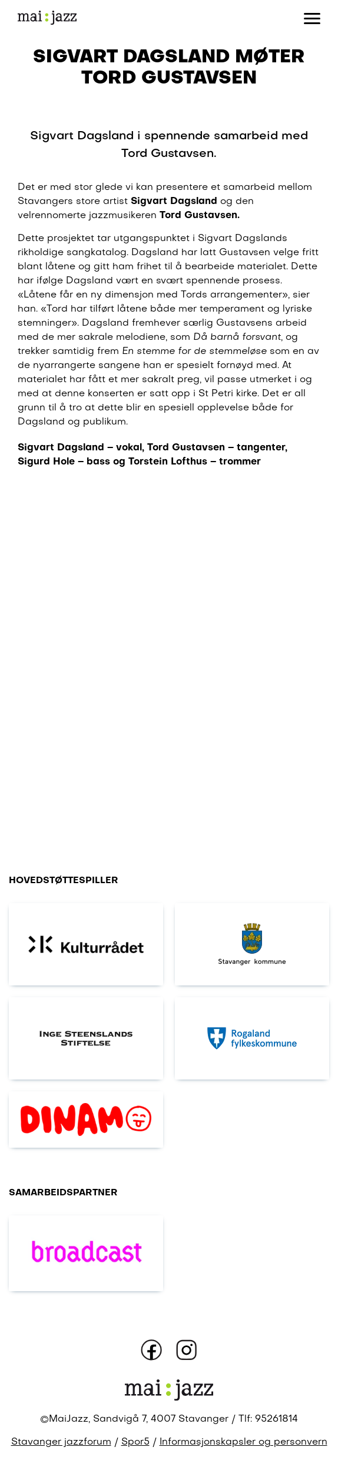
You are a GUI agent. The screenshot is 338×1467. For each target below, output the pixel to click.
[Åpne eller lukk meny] (312, 17)
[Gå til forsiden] (47, 18)
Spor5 (135, 1442)
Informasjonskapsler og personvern (243, 1442)
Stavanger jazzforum (61, 1442)
